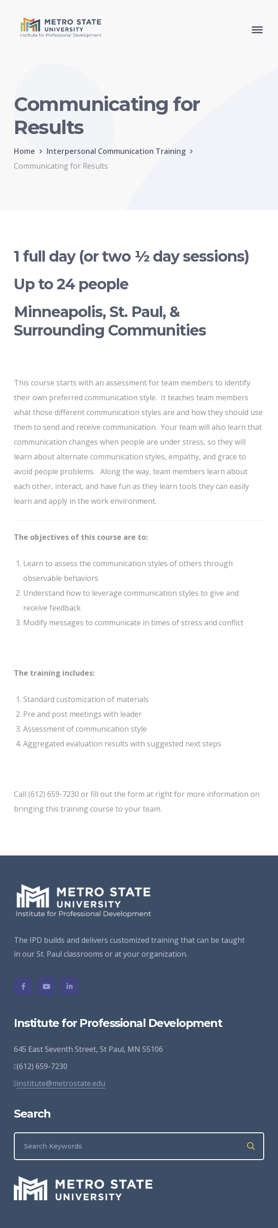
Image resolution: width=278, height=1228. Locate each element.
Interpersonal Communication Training (116, 151)
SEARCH (251, 1146)
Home (24, 151)
